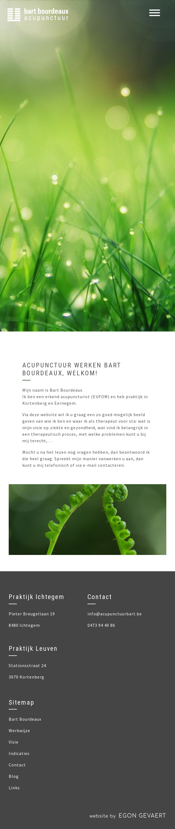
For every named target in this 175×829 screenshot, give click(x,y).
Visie (13, 742)
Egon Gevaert (142, 816)
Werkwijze (19, 730)
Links (14, 787)
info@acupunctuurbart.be (115, 613)
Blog (14, 776)
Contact (17, 764)
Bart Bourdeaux (25, 719)
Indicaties (19, 753)
